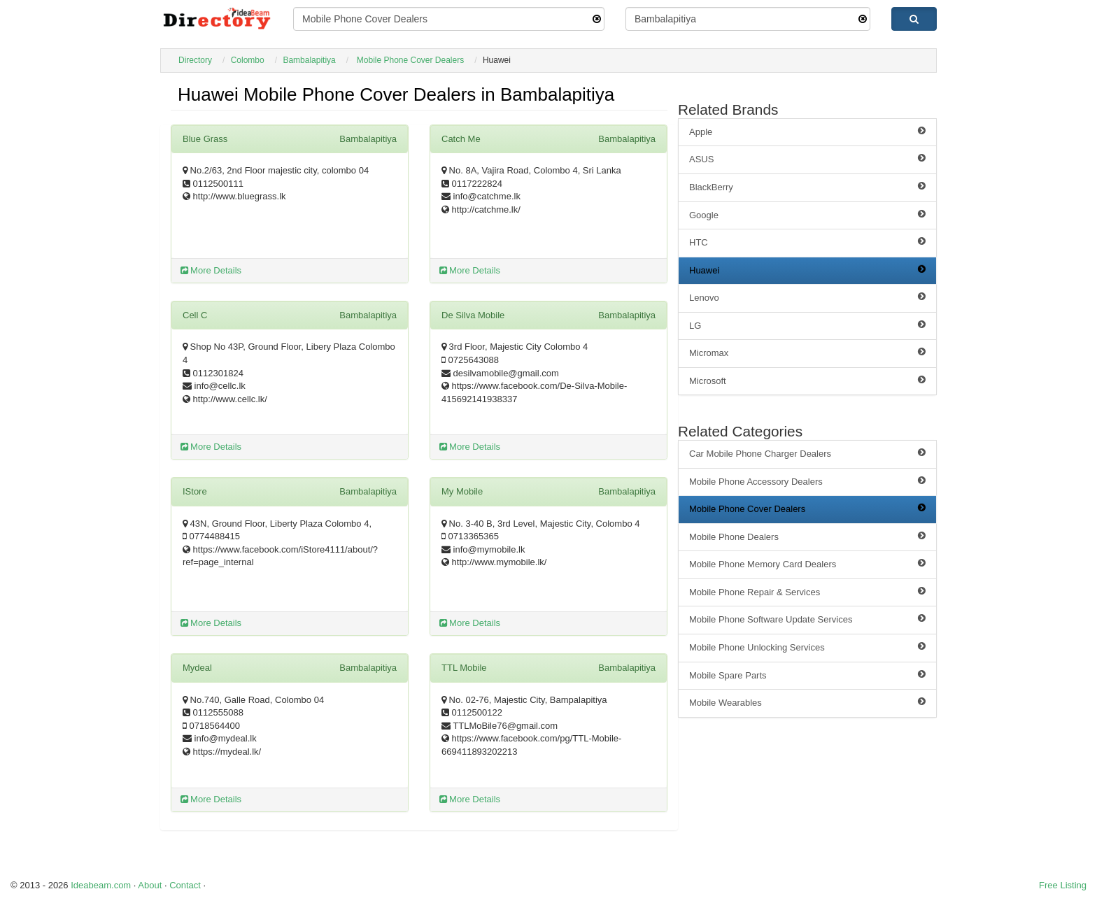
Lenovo (807, 297)
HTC (807, 242)
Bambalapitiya (309, 60)
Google (807, 214)
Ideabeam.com (101, 885)
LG (807, 325)
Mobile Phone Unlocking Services (807, 647)
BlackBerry (807, 186)
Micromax (807, 352)
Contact (185, 885)
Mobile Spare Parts (807, 675)
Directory (195, 60)
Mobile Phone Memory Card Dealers (807, 563)
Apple (807, 131)
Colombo (247, 60)
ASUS (807, 158)
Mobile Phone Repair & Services (807, 591)
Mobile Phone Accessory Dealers (807, 481)
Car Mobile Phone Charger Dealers (807, 453)
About (150, 885)
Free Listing (1063, 885)
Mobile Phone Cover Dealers (410, 60)
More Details (211, 270)
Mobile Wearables (807, 702)
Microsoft (807, 380)
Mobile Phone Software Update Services (807, 619)
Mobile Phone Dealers (807, 536)
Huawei (807, 270)
